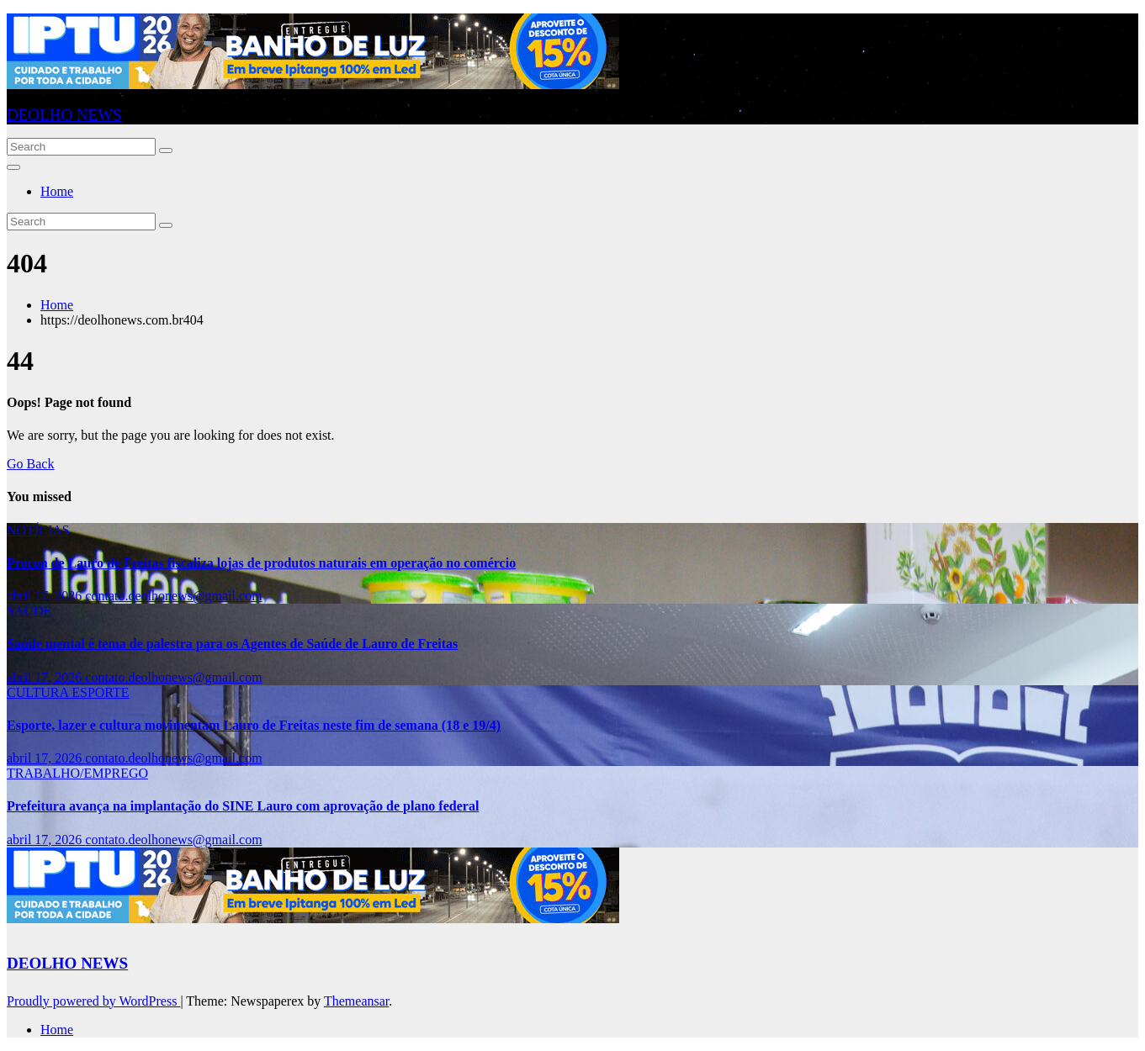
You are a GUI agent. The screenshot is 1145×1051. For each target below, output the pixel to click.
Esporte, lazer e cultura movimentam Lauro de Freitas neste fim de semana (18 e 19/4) (254, 725)
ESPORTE (100, 692)
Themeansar (356, 1001)
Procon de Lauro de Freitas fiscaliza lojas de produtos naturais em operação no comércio (261, 563)
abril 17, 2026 (46, 596)
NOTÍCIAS (38, 530)
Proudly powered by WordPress (93, 1001)
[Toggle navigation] (13, 167)
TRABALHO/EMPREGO (77, 773)
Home (56, 191)
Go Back (30, 464)
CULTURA (39, 692)
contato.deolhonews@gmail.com (173, 596)
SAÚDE (29, 611)
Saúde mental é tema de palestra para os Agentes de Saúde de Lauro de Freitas (232, 643)
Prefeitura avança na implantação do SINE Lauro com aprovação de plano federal (243, 806)
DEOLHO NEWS (64, 115)
